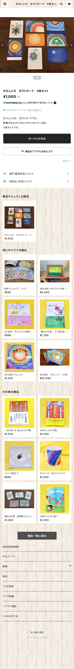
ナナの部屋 (8, 596)
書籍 (5, 566)
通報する (67, 161)
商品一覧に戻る (37, 535)
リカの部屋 (8, 586)
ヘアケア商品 (10, 606)
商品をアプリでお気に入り (37, 151)
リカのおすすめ (10, 616)
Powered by (37, 637)
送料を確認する (35, 110)
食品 (5, 576)
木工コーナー (10, 556)
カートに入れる (37, 138)
